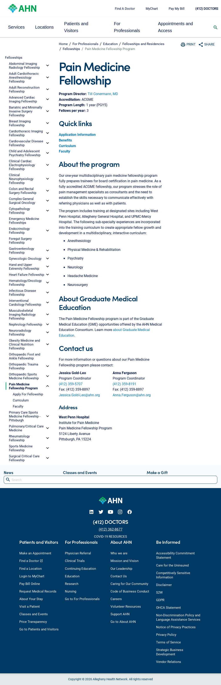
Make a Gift (157, 472)
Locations (44, 27)
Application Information (77, 134)
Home (63, 44)
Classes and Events (80, 472)
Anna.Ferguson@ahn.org (132, 395)
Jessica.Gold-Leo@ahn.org (79, 395)
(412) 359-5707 (70, 383)
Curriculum (67, 145)
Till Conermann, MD (103, 93)
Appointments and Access (175, 27)
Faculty (64, 151)
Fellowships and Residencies (143, 44)
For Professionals (127, 27)
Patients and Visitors (76, 27)
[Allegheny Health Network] (22, 8)
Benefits (65, 140)
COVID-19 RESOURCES (110, 536)
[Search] (110, 480)
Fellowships (71, 49)
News (8, 472)
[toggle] (47, 65)
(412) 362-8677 (110, 529)
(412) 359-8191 (124, 383)
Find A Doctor (125, 8)
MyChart (152, 8)
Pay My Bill (177, 8)
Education (110, 44)
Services (16, 27)
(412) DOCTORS (206, 8)
